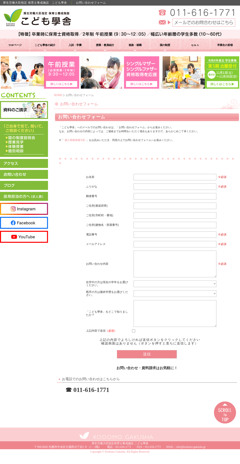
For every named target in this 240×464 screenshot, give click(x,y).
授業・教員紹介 (105, 45)
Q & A (195, 45)
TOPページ (15, 45)
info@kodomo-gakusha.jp (190, 456)
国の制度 (165, 45)
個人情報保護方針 (75, 140)
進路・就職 (135, 45)
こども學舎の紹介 (45, 45)
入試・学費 (75, 45)
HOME (58, 95)
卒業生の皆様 (225, 45)
